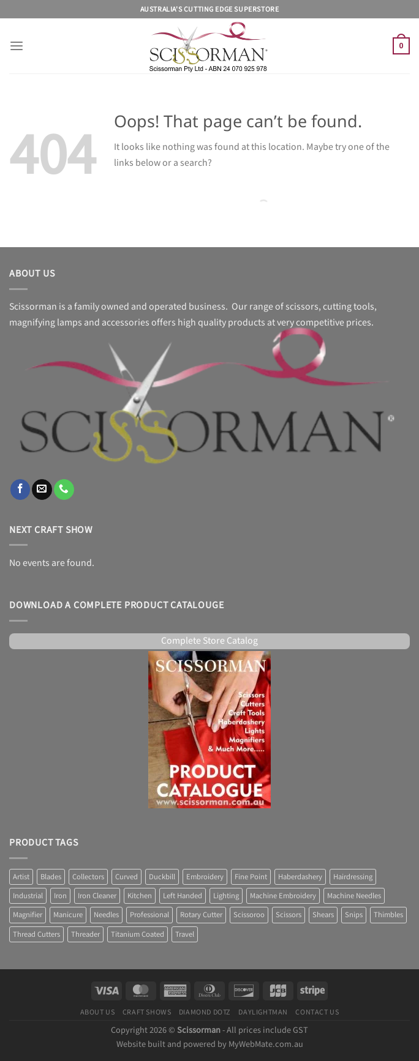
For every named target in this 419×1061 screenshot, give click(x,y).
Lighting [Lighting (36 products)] (226, 896)
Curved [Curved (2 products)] (126, 877)
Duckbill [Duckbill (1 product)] (162, 877)
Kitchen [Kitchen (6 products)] (139, 896)
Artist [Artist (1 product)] (21, 877)
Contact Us (317, 1012)
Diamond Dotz (205, 1012)
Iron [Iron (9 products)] (60, 896)
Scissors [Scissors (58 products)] (288, 915)
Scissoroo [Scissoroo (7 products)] (249, 915)
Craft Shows (147, 1012)
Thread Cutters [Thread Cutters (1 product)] (36, 934)
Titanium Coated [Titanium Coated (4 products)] (137, 934)
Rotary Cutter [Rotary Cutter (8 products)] (201, 915)
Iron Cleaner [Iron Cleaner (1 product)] (97, 896)
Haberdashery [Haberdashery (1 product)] (300, 877)
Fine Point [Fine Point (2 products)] (251, 877)
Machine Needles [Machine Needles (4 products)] (354, 896)
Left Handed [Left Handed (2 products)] (182, 896)
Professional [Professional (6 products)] (149, 915)
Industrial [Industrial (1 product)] (28, 896)
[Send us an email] (42, 489)
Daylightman (263, 1012)
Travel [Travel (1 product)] (184, 934)
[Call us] (64, 489)
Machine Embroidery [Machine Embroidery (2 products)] (283, 896)
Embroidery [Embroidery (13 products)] (205, 877)
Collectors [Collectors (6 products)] (88, 877)
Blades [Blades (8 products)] (50, 877)
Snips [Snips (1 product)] (354, 915)
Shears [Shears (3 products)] (323, 915)
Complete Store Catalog (209, 641)
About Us (97, 1012)
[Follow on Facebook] (20, 489)
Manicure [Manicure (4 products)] (68, 915)
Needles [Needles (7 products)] (106, 915)
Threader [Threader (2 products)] (85, 934)
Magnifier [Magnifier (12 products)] (27, 915)
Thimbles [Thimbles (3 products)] (388, 915)
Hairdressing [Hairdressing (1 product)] (352, 877)
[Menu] (16, 46)
